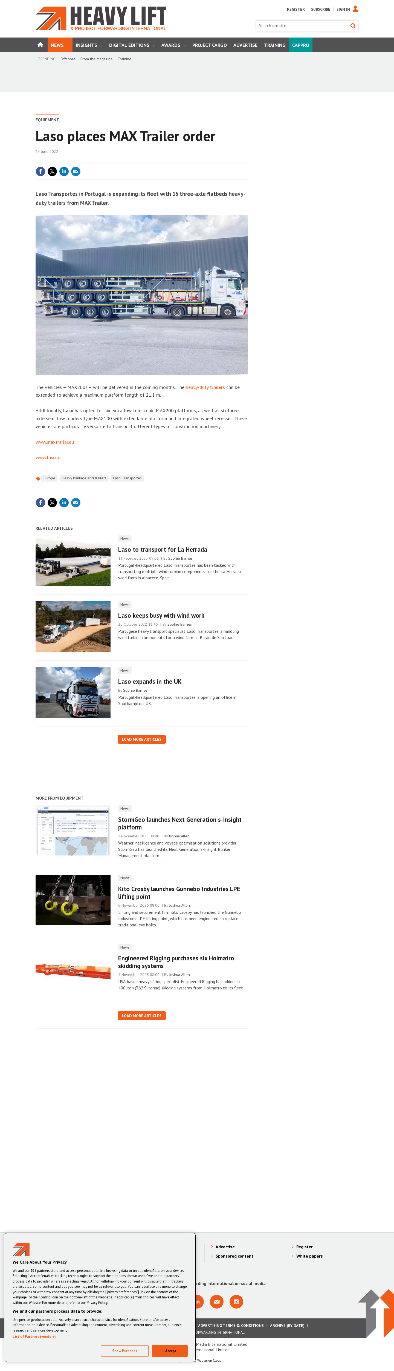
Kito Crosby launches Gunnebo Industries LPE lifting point (179, 893)
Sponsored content (234, 1256)
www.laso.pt (48, 457)
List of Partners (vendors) (34, 1336)
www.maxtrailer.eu (55, 442)
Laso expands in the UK (150, 681)
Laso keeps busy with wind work (161, 615)
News (124, 538)
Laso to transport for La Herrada (162, 549)
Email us (217, 1302)
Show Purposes (124, 1351)
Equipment (47, 119)
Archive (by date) (287, 1325)
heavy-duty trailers (205, 387)
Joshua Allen (179, 836)
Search (353, 25)
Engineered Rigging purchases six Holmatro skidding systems (176, 962)
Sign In (343, 9)
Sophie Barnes (180, 558)
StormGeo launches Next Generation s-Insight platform (180, 823)
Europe (49, 478)
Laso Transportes (127, 478)
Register (296, 9)
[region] (100, 1297)
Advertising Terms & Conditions (231, 1325)
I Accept (169, 1351)
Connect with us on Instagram (236, 1302)
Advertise (225, 1246)
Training (124, 58)
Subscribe (320, 9)
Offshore (68, 58)
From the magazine (96, 58)
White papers (309, 1256)
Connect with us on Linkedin (197, 1302)
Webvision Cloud (209, 1360)
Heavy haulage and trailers (84, 478)
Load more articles (141, 739)
